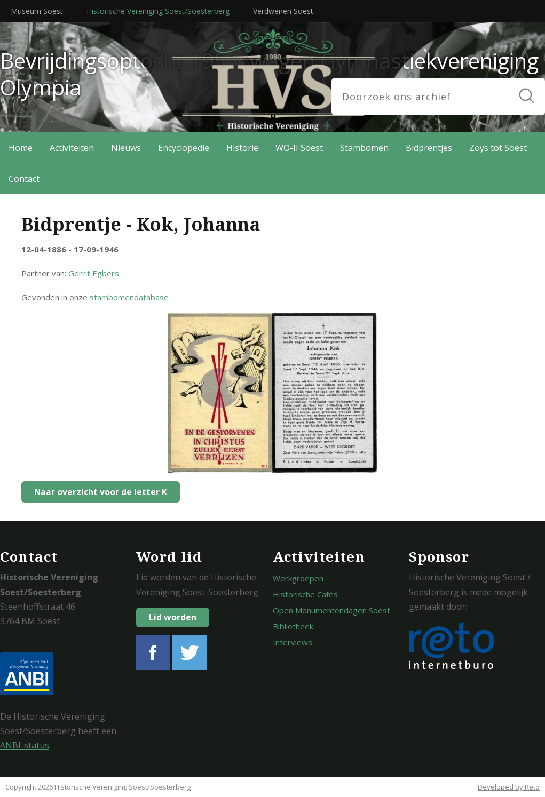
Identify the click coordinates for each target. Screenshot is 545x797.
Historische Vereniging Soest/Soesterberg (158, 11)
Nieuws (126, 148)
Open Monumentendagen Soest (331, 610)
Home (21, 148)
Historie (242, 148)
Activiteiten (72, 148)
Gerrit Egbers (93, 273)
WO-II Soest (299, 148)
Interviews (292, 642)
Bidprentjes (429, 148)
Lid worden (172, 617)
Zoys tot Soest (498, 148)
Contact (24, 179)
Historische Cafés (305, 594)
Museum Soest (37, 11)
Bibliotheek (293, 626)
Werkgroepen (298, 578)
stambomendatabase (129, 297)
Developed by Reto (509, 787)
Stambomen (364, 148)
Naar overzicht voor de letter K (98, 492)
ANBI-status (24, 745)
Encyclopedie (183, 148)
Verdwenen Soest (283, 11)
